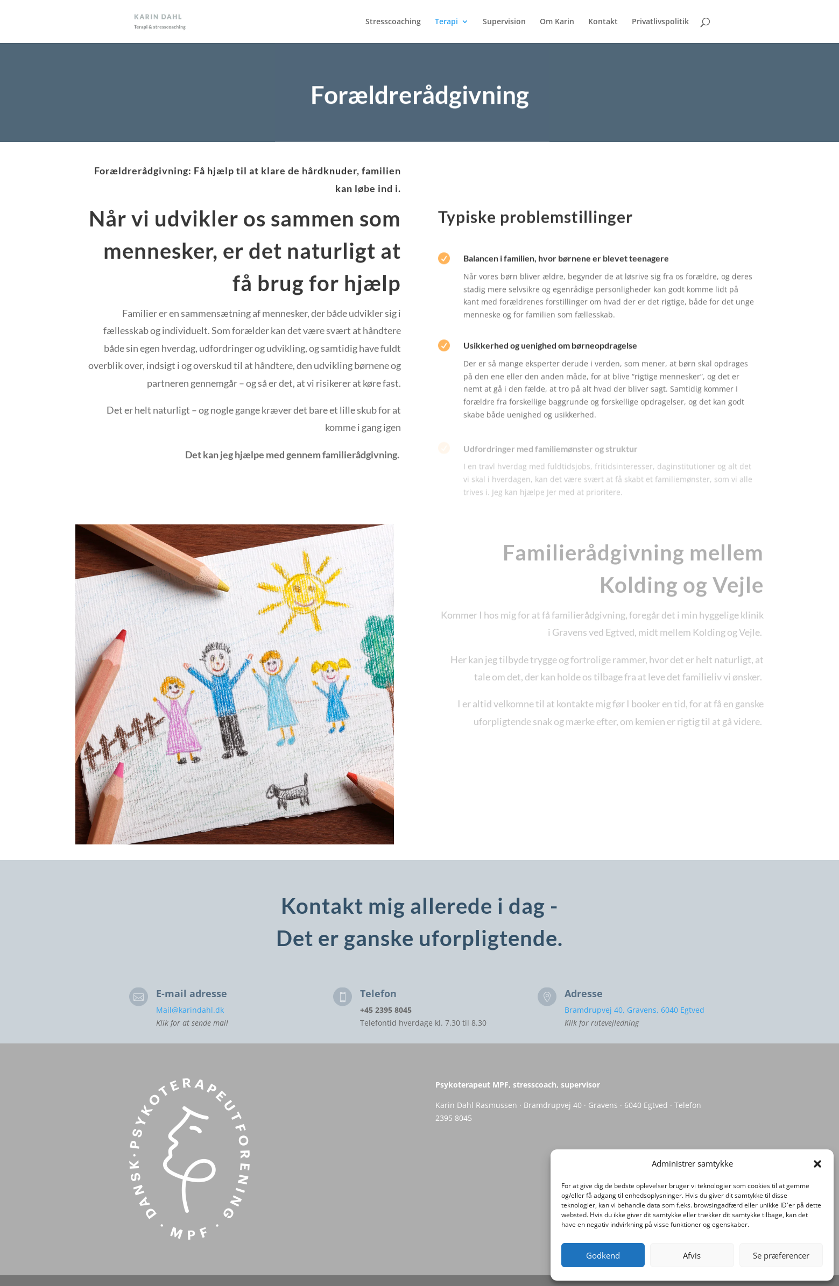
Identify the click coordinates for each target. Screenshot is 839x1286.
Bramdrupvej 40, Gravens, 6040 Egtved (634, 1010)
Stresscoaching (393, 22)
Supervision (504, 22)
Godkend (603, 1255)
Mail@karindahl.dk (190, 1010)
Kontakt (603, 22)
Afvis (692, 1255)
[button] (817, 1164)
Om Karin (557, 22)
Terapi (446, 22)
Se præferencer (781, 1255)
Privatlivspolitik (660, 22)
